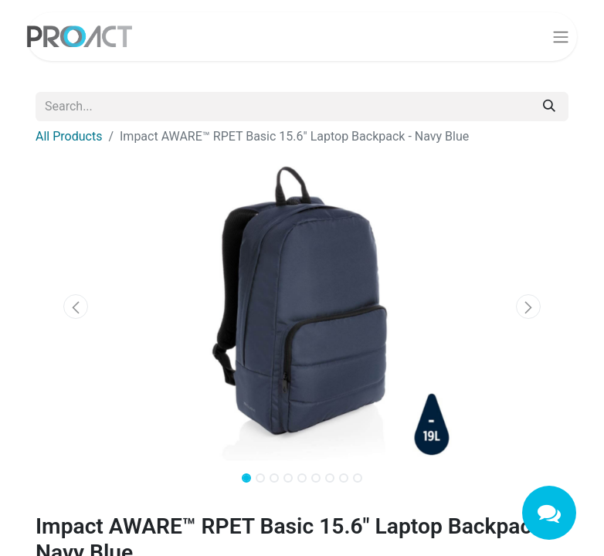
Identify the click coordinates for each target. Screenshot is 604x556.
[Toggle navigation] (561, 36)
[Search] (549, 106)
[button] (76, 306)
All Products (69, 136)
